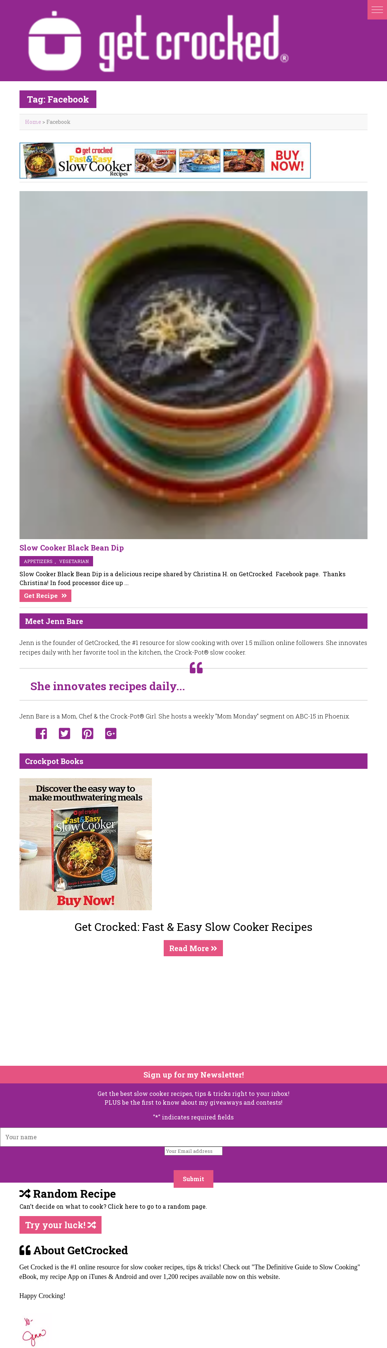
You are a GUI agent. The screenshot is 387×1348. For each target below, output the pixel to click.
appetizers (38, 561)
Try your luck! (60, 1224)
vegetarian (74, 561)
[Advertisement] (189, 1011)
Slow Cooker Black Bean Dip (71, 547)
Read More (193, 948)
